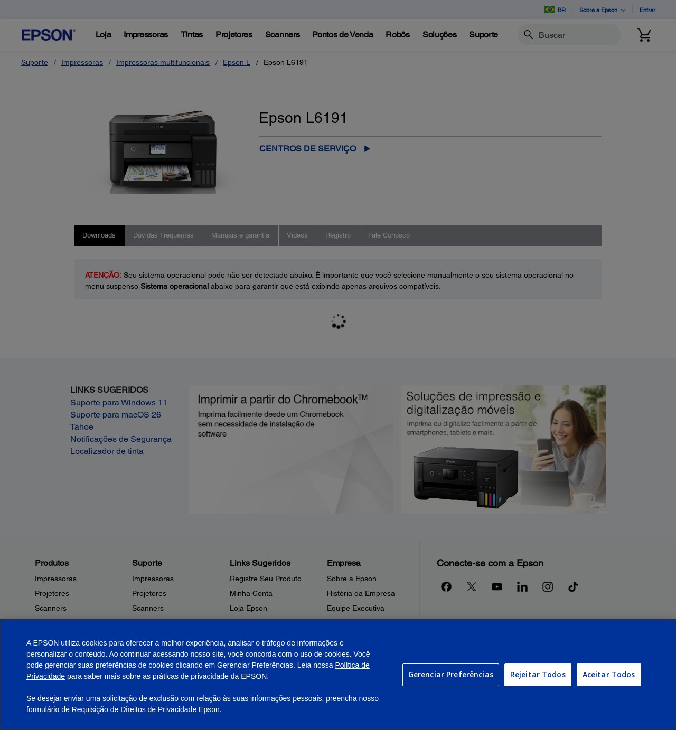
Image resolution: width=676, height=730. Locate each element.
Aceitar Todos (609, 674)
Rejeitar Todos (538, 674)
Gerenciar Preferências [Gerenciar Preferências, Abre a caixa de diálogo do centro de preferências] (450, 674)
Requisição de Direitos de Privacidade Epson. (147, 709)
